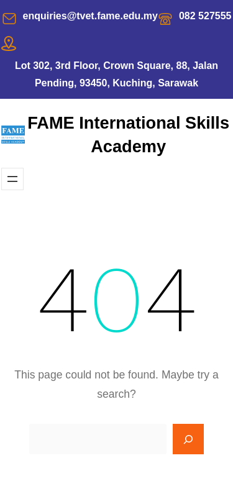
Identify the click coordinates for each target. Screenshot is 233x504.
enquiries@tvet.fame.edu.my (90, 16)
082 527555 (205, 16)
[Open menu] (12, 179)
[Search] (188, 439)
